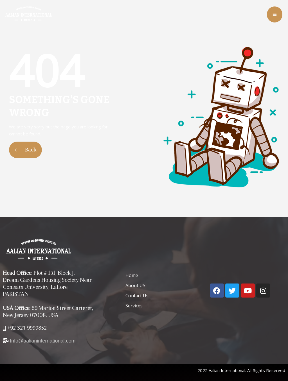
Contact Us (136, 295)
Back (25, 150)
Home (131, 275)
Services (134, 306)
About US (135, 285)
